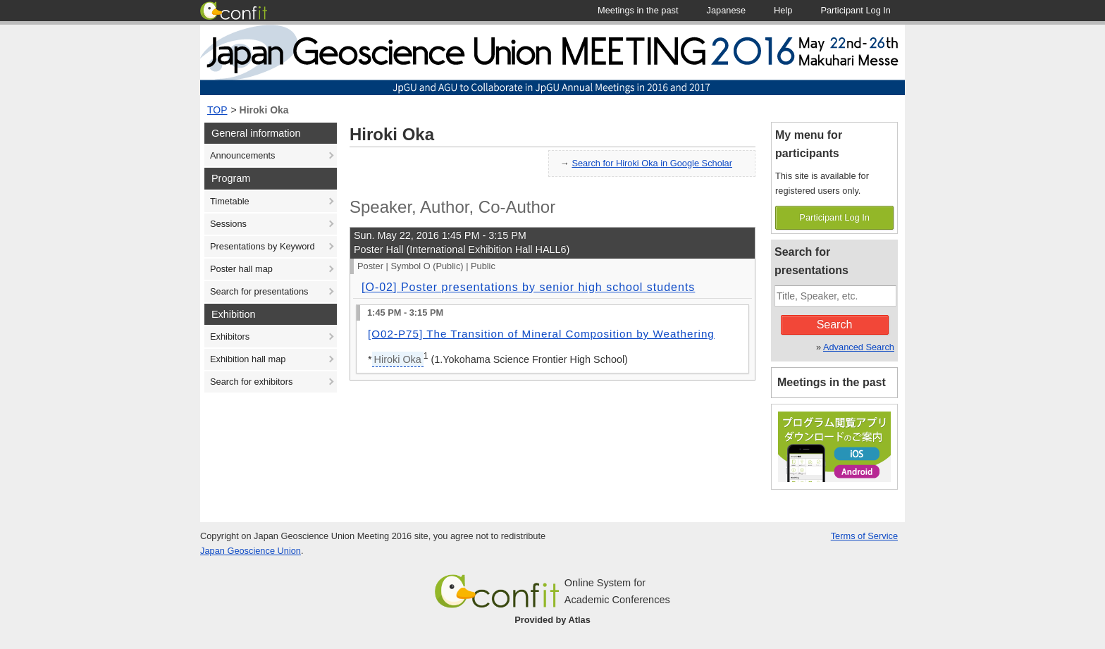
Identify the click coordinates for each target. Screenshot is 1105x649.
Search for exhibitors (251, 381)
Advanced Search (858, 347)
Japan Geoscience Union (250, 550)
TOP (217, 110)
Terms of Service (864, 536)
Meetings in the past (831, 382)
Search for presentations (259, 291)
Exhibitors (229, 336)
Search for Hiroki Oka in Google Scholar (652, 163)
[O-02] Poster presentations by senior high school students (528, 287)
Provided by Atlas (552, 619)
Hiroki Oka (264, 110)
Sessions (228, 223)
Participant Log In (834, 217)
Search (835, 324)
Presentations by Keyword (262, 246)
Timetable (229, 201)
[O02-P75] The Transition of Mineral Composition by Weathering (541, 334)
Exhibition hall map (247, 359)
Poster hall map (241, 269)
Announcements (242, 155)
